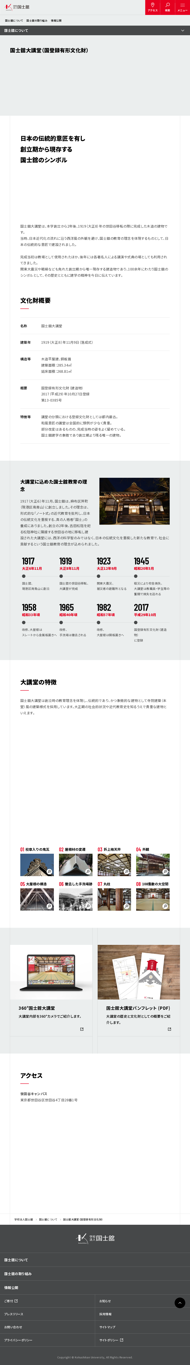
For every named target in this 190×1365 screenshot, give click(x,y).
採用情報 (105, 1314)
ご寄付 (8, 1301)
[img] (95, 1238)
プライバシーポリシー (18, 1340)
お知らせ (105, 1301)
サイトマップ (107, 1327)
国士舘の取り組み (37, 20)
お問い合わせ (13, 1327)
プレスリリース (13, 1314)
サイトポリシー (109, 1340)
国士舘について (14, 20)
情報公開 (56, 20)
